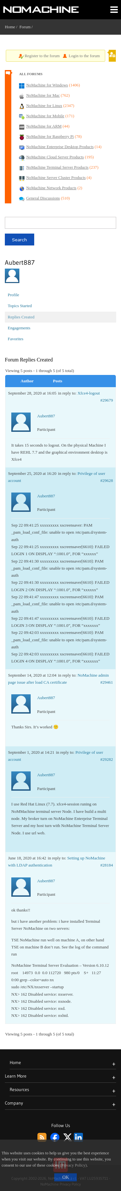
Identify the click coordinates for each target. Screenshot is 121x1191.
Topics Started (20, 305)
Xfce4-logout (88, 393)
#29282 (106, 759)
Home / (12, 26)
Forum (25, 26)
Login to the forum (84, 56)
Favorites (15, 338)
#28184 (106, 865)
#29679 (106, 400)
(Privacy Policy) (73, 1165)
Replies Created (21, 317)
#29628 (106, 480)
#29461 (106, 682)
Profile (13, 294)
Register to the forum (42, 56)
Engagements (19, 327)
